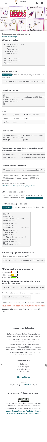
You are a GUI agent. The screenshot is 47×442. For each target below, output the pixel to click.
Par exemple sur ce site (34, 198)
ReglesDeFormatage (9, 37)
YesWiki (28, 385)
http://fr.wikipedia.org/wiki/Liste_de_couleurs (18, 186)
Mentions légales (23, 377)
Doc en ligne (6, 75)
